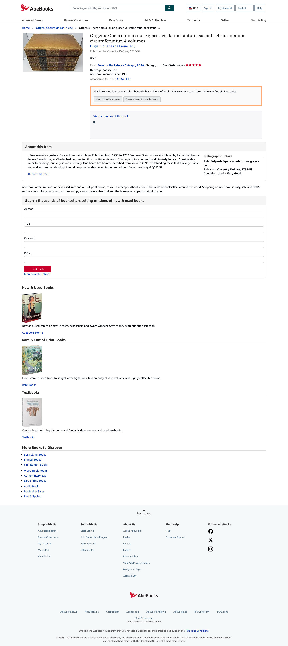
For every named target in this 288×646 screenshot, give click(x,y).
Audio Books (32, 486)
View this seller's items (108, 99)
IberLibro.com (201, 611)
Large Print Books (35, 480)
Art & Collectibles (155, 20)
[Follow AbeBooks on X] (210, 540)
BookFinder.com (144, 620)
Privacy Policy (130, 556)
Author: (28, 208)
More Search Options (37, 274)
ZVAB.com (222, 611)
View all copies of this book (111, 116)
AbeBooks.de (92, 611)
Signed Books (32, 459)
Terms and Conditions (196, 630)
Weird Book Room (35, 470)
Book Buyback (88, 543)
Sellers (225, 20)
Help (260, 8)
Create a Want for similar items (142, 99)
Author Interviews (35, 475)
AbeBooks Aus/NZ (156, 611)
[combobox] (117, 8)
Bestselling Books (35, 454)
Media (126, 537)
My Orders (43, 549)
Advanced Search (32, 20)
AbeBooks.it (132, 611)
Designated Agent (132, 569)
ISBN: (27, 253)
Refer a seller (87, 549)
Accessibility (129, 575)
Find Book (38, 269)
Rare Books (116, 20)
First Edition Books (36, 464)
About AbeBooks (132, 530)
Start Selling (258, 20)
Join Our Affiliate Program (94, 537)
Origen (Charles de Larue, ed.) (54, 27)
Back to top (144, 513)
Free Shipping (32, 496)
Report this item (38, 174)
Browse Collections (76, 20)
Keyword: (30, 238)
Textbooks (193, 20)
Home (26, 27)
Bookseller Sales (34, 491)
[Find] (169, 8)
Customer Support (175, 537)
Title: (27, 223)
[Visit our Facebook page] (210, 532)
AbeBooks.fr (112, 611)
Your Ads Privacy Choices (136, 562)
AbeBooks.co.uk (68, 611)
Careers (127, 543)
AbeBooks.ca (180, 611)
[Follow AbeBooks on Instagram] (210, 549)
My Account (225, 8)
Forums (127, 549)
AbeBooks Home (32, 332)
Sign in (208, 8)
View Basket (44, 556)
